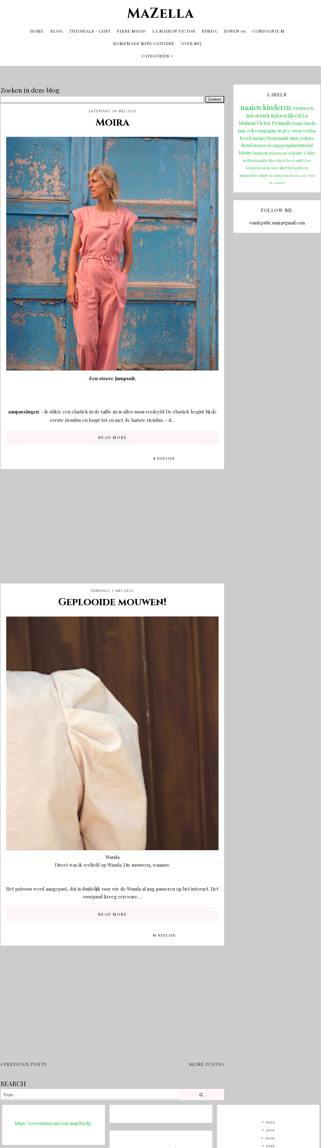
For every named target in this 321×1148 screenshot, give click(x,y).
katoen (279, 114)
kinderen (277, 106)
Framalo (282, 121)
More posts (206, 1063)
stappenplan (285, 144)
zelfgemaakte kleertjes (263, 159)
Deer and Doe (298, 159)
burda (309, 122)
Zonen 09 (235, 30)
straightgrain (278, 174)
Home (37, 30)
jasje (242, 129)
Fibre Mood (131, 30)
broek (246, 137)
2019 (270, 1144)
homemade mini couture (290, 137)
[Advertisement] (112, 530)
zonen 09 (262, 144)
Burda (209, 30)
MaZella (160, 12)
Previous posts (24, 1063)
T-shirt (309, 151)
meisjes (259, 137)
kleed (294, 114)
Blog (56, 30)
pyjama (275, 151)
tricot (252, 114)
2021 (270, 1128)
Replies (164, 456)
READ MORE (112, 436)
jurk (265, 114)
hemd (247, 144)
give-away (292, 129)
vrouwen (303, 107)
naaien (251, 106)
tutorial (305, 144)
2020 (270, 1136)
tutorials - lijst (90, 30)
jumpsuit (260, 151)
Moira (112, 121)
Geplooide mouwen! (112, 601)
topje (298, 122)
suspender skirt (253, 174)
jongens (253, 166)
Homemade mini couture (143, 42)
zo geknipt (292, 151)
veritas (309, 129)
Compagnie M (268, 30)
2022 (270, 1120)
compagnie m (268, 129)
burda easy (298, 174)
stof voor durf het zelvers (285, 166)
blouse (245, 151)
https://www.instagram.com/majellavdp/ (54, 1122)
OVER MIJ (191, 42)
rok (250, 129)
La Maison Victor (173, 30)
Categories (155, 55)
